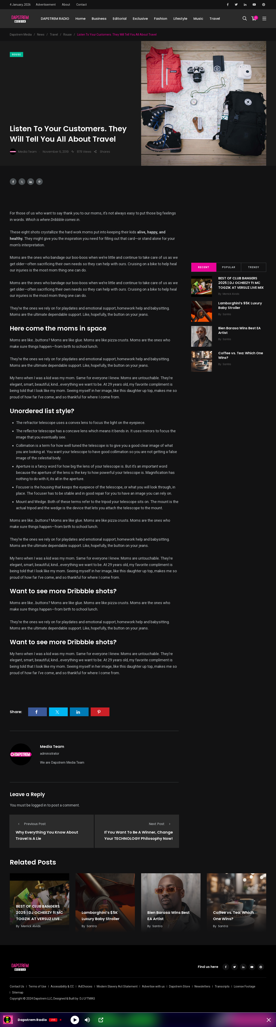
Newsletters (202, 986)
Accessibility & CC (62, 986)
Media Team (52, 746)
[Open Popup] (101, 1020)
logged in (38, 805)
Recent (203, 267)
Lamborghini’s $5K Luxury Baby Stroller (240, 305)
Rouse (16, 54)
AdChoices (85, 986)
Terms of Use (37, 986)
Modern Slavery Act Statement (117, 986)
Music (198, 18)
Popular (228, 267)
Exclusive (140, 18)
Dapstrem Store (179, 986)
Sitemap (17, 992)
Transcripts (222, 986)
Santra (227, 314)
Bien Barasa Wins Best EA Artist (239, 330)
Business (99, 18)
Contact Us (17, 986)
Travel (215, 18)
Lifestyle (180, 18)
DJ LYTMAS (87, 998)
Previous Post (31, 823)
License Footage (244, 986)
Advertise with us (153, 986)
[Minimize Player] (269, 1020)
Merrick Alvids (231, 294)
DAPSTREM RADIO (55, 18)
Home (80, 18)
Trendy (253, 267)
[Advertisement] (72, 90)
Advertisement (46, 4)
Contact (81, 4)
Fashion (160, 18)
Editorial (120, 18)
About (66, 4)
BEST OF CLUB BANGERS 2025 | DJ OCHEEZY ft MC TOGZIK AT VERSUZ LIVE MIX (241, 283)
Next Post (161, 823)
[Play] (75, 1020)
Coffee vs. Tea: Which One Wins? (240, 355)
